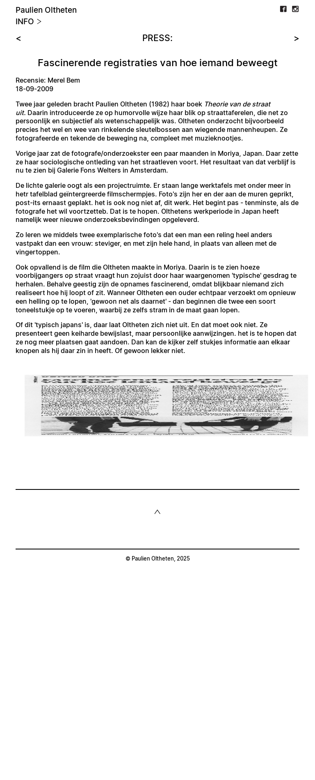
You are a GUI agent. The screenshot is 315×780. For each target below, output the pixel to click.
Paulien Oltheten (46, 10)
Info (29, 22)
